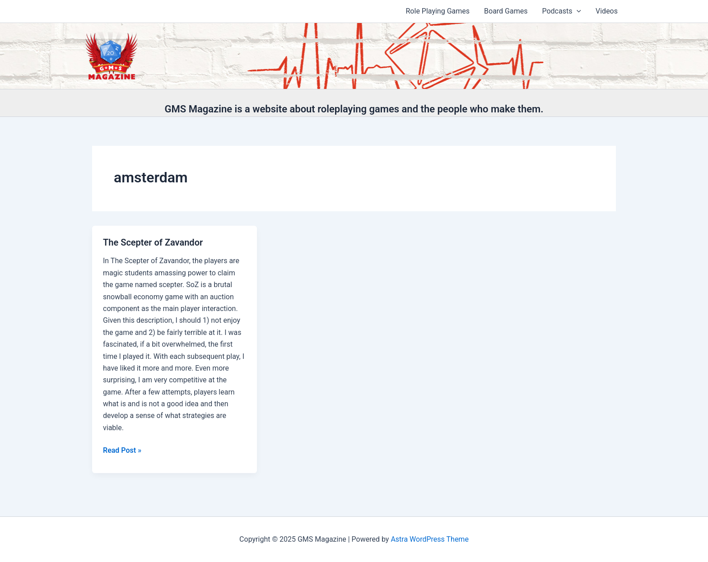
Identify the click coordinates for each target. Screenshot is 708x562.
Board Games (505, 11)
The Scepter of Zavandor (153, 242)
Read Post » (122, 450)
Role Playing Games (438, 11)
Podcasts (561, 11)
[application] (576, 11)
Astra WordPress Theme (429, 539)
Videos (607, 11)
